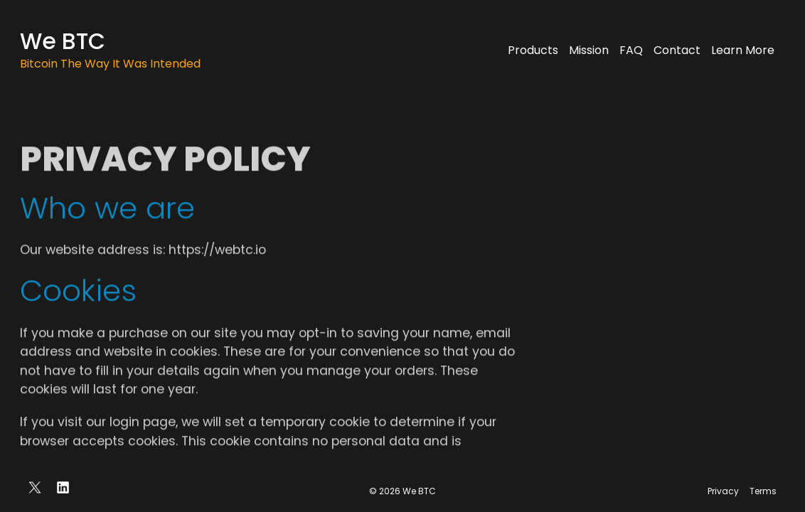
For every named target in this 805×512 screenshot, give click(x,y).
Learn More (742, 50)
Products (533, 50)
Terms (763, 491)
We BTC (62, 41)
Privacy (723, 491)
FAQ (631, 50)
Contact (677, 50)
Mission (589, 50)
